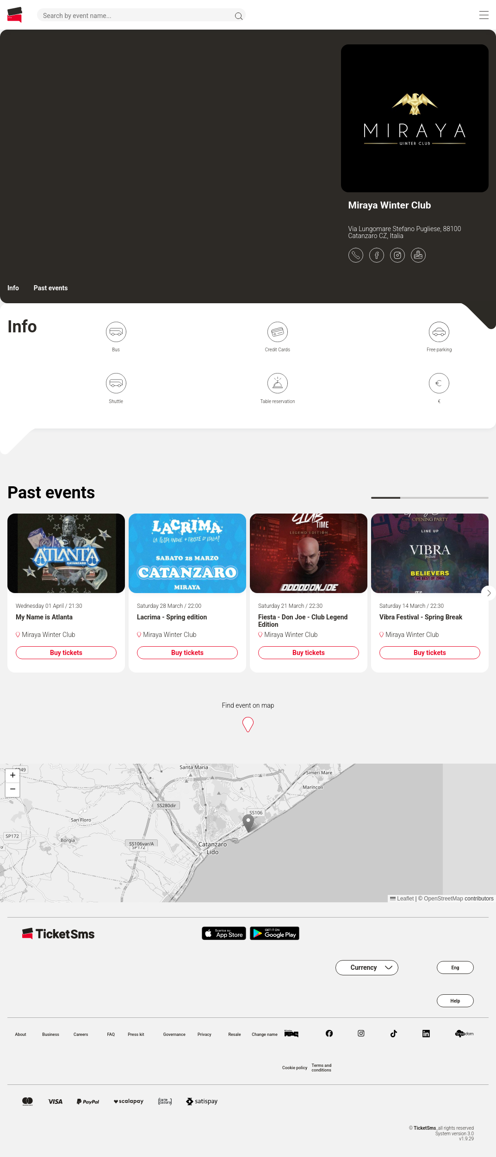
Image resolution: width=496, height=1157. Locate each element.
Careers (81, 1034)
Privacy (204, 1034)
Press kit (136, 1034)
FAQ (111, 1034)
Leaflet (402, 898)
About (20, 1034)
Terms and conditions (322, 1067)
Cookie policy (294, 1067)
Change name (264, 1034)
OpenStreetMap (443, 898)
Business (50, 1034)
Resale (234, 1034)
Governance (174, 1034)
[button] (248, 823)
